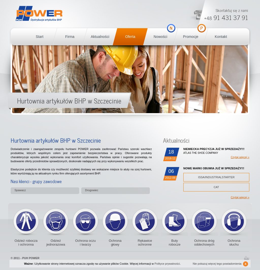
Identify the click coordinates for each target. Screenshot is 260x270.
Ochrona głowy (115, 242)
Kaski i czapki (115, 221)
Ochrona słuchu (234, 242)
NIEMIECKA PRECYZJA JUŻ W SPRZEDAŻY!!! (214, 149)
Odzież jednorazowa (55, 221)
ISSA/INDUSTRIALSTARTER (216, 177)
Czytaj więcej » (240, 157)
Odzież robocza (26, 221)
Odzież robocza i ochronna (25, 242)
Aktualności (100, 37)
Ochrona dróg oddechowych (204, 221)
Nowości (160, 37)
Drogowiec (91, 190)
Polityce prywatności (167, 263)
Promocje (190, 37)
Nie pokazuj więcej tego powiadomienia (220, 263)
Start (39, 37)
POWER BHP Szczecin (38, 13)
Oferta (130, 37)
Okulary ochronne (85, 221)
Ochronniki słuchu (234, 221)
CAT (216, 187)
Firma (69, 37)
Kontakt (221, 37)
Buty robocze (174, 221)
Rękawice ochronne (144, 221)
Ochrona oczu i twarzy (85, 242)
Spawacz (20, 190)
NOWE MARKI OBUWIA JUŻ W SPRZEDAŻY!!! (213, 168)
